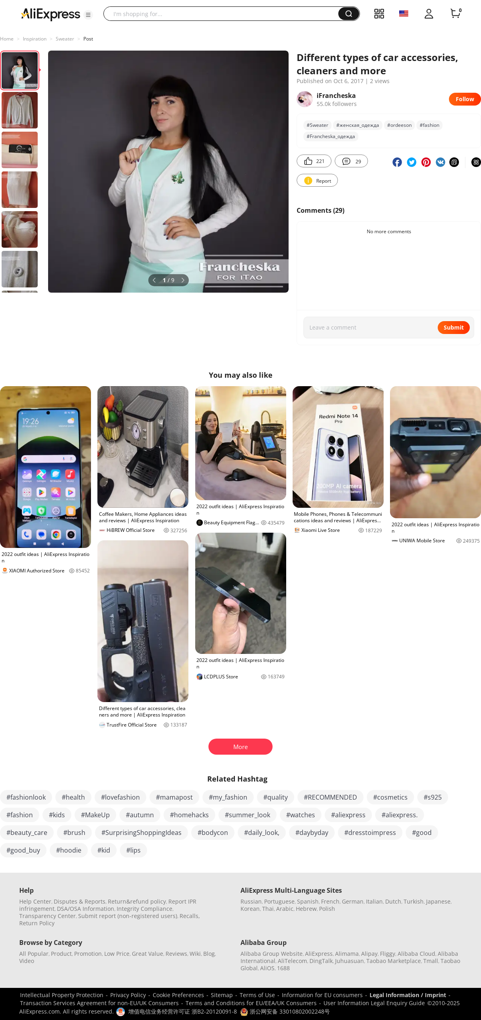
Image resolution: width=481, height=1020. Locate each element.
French (330, 901)
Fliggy (387, 953)
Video (26, 961)
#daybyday (311, 832)
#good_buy (23, 850)
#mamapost (174, 797)
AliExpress (319, 953)
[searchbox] (223, 13)
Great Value (147, 953)
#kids (57, 814)
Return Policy (37, 923)
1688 (283, 968)
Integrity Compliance (144, 908)
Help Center (35, 901)
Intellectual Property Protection (61, 995)
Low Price (116, 953)
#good (422, 832)
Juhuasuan (349, 961)
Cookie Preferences (178, 995)
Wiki (195, 953)
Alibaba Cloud (416, 953)
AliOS (267, 968)
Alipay (369, 953)
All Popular (34, 953)
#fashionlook (26, 797)
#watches (300, 814)
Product (61, 953)
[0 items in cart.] (455, 13)
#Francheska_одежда (331, 136)
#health (73, 797)
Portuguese (279, 901)
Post (88, 38)
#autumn (140, 814)
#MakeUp (95, 814)
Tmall (430, 961)
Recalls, (190, 916)
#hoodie (68, 850)
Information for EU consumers (322, 995)
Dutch (393, 901)
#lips (133, 850)
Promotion (88, 953)
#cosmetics (390, 797)
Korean (250, 908)
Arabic (284, 908)
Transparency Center (47, 916)
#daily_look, (261, 832)
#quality (275, 797)
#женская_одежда (357, 125)
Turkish (414, 901)
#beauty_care (26, 832)
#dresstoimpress (370, 832)
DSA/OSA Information (85, 908)
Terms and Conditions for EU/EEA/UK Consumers (251, 1003)
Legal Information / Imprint (408, 995)
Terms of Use (257, 995)
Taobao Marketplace (393, 961)
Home (7, 38)
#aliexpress (348, 814)
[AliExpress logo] (50, 14)
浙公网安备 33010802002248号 (285, 1011)
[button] (88, 15)
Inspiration (34, 38)
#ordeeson (399, 125)
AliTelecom (292, 961)
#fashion (429, 125)
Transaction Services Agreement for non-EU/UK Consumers (99, 1003)
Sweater (65, 38)
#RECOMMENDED (330, 797)
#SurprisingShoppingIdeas (141, 832)
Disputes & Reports (79, 901)
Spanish (308, 901)
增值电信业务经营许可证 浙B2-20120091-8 (182, 1011)
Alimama (347, 953)
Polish (327, 908)
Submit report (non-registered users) (127, 916)
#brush (74, 832)
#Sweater (317, 125)
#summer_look (247, 814)
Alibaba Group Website (271, 953)
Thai (268, 908)
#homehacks (189, 814)
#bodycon (213, 832)
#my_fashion (228, 797)
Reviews (176, 953)
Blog (209, 953)
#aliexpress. (400, 814)
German (353, 901)
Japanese (438, 901)
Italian (374, 901)
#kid (103, 850)
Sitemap (222, 995)
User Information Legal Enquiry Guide (374, 1003)
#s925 (433, 797)
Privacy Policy (128, 995)
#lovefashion (120, 797)
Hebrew (306, 908)
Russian (251, 901)
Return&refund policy (137, 901)
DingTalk (321, 961)
